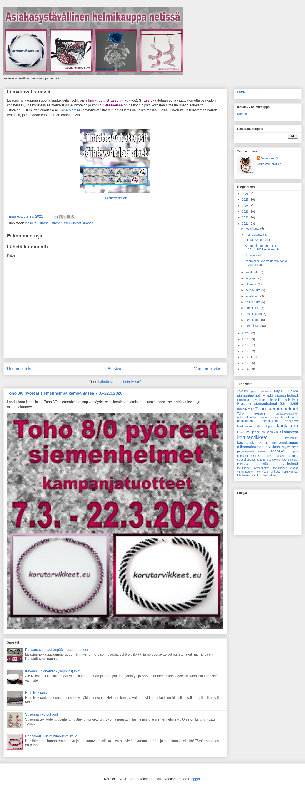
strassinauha (254, 459)
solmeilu (281, 456)
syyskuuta (252, 278)
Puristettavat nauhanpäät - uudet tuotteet (56, 650)
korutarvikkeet (252, 437)
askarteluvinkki (247, 417)
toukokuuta (253, 302)
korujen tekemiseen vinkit (263, 432)
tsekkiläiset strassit (78, 223)
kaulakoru (287, 425)
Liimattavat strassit (29, 91)
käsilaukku (291, 438)
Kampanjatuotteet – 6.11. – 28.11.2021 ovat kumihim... (265, 247)
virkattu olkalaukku (263, 475)
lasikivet (31, 223)
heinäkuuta (253, 290)
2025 (246, 199)
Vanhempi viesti (208, 368)
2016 (246, 357)
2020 (246, 333)
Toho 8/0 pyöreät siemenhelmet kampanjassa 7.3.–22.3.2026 (64, 393)
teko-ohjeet (279, 459)
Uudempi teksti (21, 368)
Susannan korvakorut (41, 714)
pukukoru (262, 451)
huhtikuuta (252, 308)
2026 (246, 193)
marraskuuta (254, 234)
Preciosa (243, 400)
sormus (293, 455)
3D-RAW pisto (247, 391)
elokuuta (251, 284)
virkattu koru (279, 471)
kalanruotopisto (264, 426)
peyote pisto (289, 447)
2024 (246, 205)
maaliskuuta (254, 314)
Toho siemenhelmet (276, 409)
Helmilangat (253, 255)
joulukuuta (252, 228)
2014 (246, 369)
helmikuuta (253, 320)
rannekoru (279, 451)
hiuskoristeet (245, 426)
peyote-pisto (245, 451)
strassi (44, 223)
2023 (246, 211)
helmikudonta (246, 421)
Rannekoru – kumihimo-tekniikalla (51, 736)
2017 (246, 351)
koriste (241, 432)
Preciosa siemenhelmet (257, 404)
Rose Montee (70, 110)
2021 (246, 223)
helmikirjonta (289, 417)
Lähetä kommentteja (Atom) (119, 381)
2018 (246, 345)
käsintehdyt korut (252, 442)
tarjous (267, 459)
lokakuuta (252, 272)
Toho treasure (251, 413)
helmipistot (291, 421)
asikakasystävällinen (287, 413)
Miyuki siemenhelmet (280, 395)
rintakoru (242, 455)
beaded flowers (269, 417)
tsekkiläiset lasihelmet (277, 464)
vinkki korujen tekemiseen (253, 471)
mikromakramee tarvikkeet (258, 447)
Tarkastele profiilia (269, 164)
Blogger (194, 779)
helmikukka (270, 421)
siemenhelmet (262, 456)
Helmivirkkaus (36, 693)
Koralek (242, 114)
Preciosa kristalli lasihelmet (276, 400)
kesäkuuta (252, 296)
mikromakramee (285, 442)
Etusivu (114, 368)
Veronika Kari (271, 158)
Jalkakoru (265, 391)
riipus (294, 451)
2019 (246, 339)
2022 (246, 217)
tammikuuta (253, 326)
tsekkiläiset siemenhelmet (253, 468)
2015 (246, 363)
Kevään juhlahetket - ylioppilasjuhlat (52, 671)
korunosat (290, 432)
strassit (56, 223)
